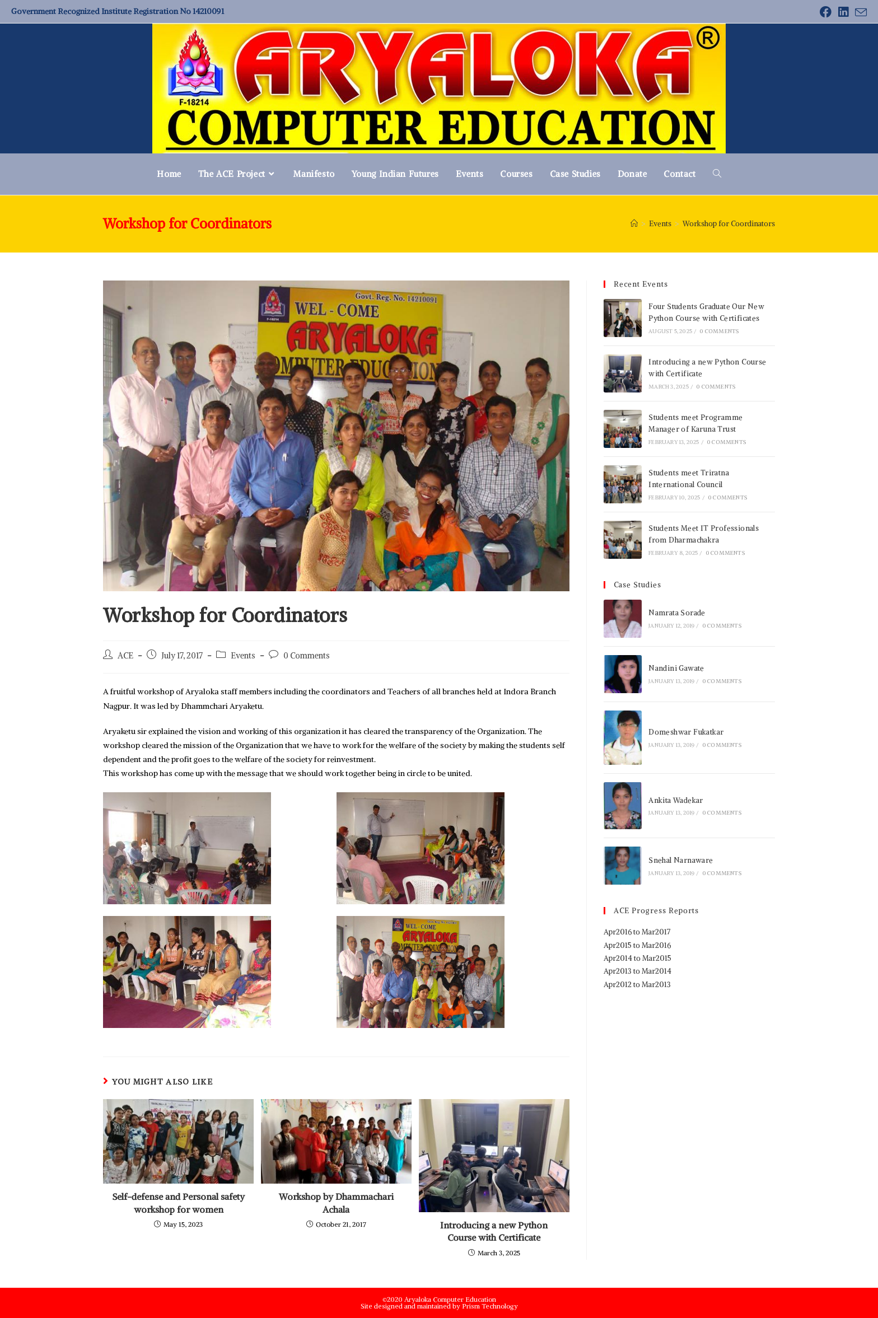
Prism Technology (490, 1306)
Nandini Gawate (676, 668)
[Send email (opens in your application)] (859, 12)
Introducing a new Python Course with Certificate (494, 1231)
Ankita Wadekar (675, 800)
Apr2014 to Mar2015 (637, 958)
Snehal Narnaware (680, 860)
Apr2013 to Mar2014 (637, 971)
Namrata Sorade (677, 613)
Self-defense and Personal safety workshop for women (179, 1202)
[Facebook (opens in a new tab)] (825, 12)
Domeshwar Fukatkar (685, 732)
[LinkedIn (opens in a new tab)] (843, 12)
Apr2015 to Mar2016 (637, 945)
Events (243, 656)
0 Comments (306, 656)
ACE (125, 656)
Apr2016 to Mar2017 (637, 932)
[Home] (634, 223)
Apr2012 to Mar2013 (637, 984)
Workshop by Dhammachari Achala (336, 1202)
